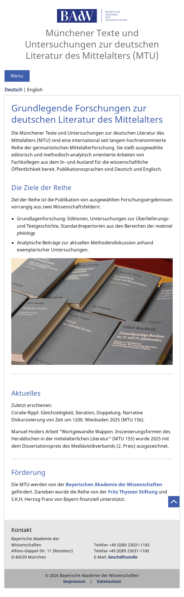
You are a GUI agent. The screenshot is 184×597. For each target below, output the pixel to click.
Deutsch (13, 90)
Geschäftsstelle (122, 557)
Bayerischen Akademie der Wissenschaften (114, 484)
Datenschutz (109, 581)
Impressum (74, 581)
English (35, 90)
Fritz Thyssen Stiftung (132, 492)
